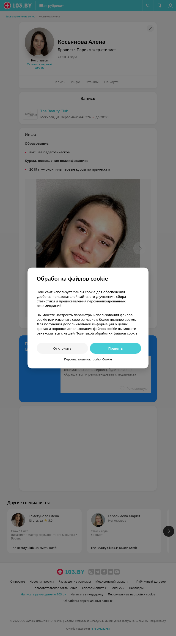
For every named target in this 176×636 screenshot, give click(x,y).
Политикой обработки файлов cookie (107, 333)
